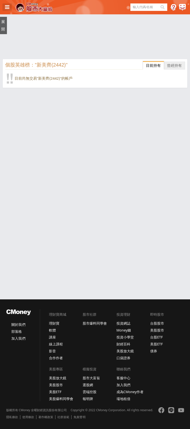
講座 (52, 337)
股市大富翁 (91, 378)
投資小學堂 (125, 337)
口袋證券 (123, 358)
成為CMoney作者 (130, 391)
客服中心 (123, 378)
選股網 (88, 384)
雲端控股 (89, 391)
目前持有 (153, 65)
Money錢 (124, 330)
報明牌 (88, 398)
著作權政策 (45, 417)
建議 (182, 7)
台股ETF (156, 337)
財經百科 (123, 344)
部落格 (16, 331)
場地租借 (123, 398)
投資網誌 (123, 323)
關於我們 (18, 324)
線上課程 (56, 344)
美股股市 (157, 330)
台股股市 (157, 323)
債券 (153, 351)
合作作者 (56, 358)
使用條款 (28, 417)
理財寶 (54, 323)
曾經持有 (174, 65)
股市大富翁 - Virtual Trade (34, 7)
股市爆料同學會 (95, 323)
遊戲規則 (173, 7)
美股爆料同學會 (61, 398)
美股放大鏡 (125, 351)
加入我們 (18, 338)
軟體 (52, 330)
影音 (52, 351)
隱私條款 (12, 417)
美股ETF (156, 344)
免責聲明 (79, 417)
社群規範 (63, 417)
